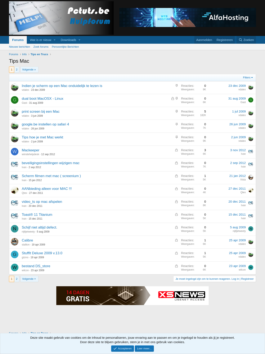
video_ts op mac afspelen (42, 202)
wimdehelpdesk (30, 154)
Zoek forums (40, 46)
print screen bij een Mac (40, 112)
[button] (55, 40)
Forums (18, 40)
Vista (243, 179)
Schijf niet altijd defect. (39, 227)
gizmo (25, 257)
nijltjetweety (28, 231)
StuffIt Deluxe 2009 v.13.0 (42, 253)
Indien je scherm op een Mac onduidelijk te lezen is (62, 86)
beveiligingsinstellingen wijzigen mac (51, 163)
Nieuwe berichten (19, 46)
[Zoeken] (246, 40)
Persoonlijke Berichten (65, 46)
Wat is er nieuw (40, 40)
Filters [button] (246, 77)
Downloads (68, 40)
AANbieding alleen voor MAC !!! (47, 189)
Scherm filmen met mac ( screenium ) (51, 176)
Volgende (27, 69)
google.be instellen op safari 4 (45, 124)
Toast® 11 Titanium (37, 215)
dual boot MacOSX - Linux (42, 99)
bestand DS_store (36, 266)
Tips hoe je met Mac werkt (42, 137)
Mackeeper (30, 150)
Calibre (27, 240)
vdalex (25, 89)
